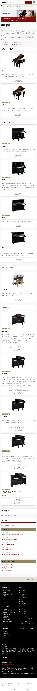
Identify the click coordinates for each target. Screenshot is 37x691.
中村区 (19, 650)
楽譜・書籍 (23, 603)
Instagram (5, 633)
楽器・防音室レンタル (26, 621)
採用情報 (10, 683)
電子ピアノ (5, 44)
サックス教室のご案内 (8, 544)
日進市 (13, 651)
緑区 (14, 650)
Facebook (5, 631)
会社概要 (4, 683)
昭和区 (28, 648)
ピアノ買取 (23, 613)
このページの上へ (30, 579)
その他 (20, 44)
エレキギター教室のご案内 (9, 539)
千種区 (10, 648)
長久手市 (8, 651)
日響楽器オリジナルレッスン (10, 618)
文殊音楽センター (8, 570)
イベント (11, 18)
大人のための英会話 (7, 621)
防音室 (22, 599)
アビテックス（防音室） (8, 20)
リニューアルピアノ (21, 20)
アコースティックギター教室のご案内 (12, 534)
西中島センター (7, 566)
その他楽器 (23, 597)
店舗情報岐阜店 (10, 6)
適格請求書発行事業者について (10, 664)
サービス (21, 606)
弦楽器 (22, 596)
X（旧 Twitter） (6, 635)
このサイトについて (20, 683)
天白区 (10, 650)
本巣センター (7, 569)
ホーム (4, 6)
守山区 (19, 648)
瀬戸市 (28, 650)
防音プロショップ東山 (8, 594)
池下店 (4, 592)
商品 (20, 587)
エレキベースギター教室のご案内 (11, 554)
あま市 (18, 651)
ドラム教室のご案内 (7, 549)
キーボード (13, 44)
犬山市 (29, 651)
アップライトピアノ (17, 42)
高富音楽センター (8, 567)
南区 (6, 650)
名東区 (14, 648)
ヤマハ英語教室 (6, 619)
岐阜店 (4, 596)
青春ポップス (6, 616)
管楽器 (24, 18)
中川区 (23, 650)
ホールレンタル (24, 616)
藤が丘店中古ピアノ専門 (9, 590)
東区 (24, 648)
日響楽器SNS (5, 628)
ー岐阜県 (4, 657)
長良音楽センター (8, 564)
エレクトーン (29, 42)
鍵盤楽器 (18, 18)
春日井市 (24, 651)
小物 (22, 601)
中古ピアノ (23, 592)
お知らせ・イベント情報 (26, 628)
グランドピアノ (6, 42)
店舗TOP (5, 18)
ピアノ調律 (23, 609)
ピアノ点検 (23, 611)
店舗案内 (4, 587)
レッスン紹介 (5, 606)
